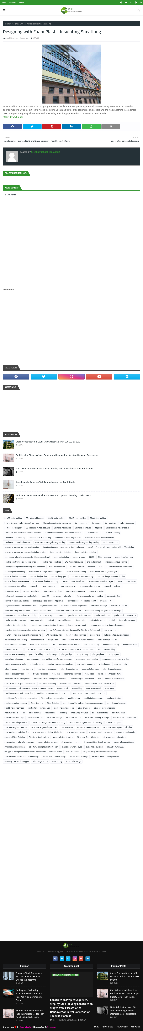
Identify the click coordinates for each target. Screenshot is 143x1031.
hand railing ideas (65, 620)
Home (3, 2)
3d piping (98, 528)
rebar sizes (89, 674)
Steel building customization (52, 698)
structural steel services (48, 742)
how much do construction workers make (107, 625)
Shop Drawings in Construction (82, 679)
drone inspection (106, 601)
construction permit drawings (82, 577)
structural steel (67, 727)
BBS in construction (110, 542)
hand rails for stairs (97, 620)
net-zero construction (13, 650)
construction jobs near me (15, 577)
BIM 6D (91, 557)
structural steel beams (76, 732)
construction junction (38, 577)
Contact (22, 2)
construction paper (58, 577)
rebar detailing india (90, 669)
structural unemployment (15, 747)
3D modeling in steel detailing (38, 528)
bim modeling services (124, 557)
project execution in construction (115, 659)
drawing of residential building (17, 601)
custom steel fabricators (63, 596)
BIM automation (104, 557)
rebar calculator (120, 664)
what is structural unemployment (105, 757)
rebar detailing (27, 669)
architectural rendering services (68, 538)
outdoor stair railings (106, 650)
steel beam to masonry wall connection (89, 693)
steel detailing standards (64, 708)
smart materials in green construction (20, 684)
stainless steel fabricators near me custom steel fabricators (29, 688)
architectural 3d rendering (40, 538)
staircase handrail (93, 688)
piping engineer (98, 654)
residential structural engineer (17, 679)
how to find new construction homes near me (23, 635)
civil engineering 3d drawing (116, 562)
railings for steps (36, 664)
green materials (36, 620)
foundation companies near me (17, 611)
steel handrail (35, 713)
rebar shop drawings (72, 674)
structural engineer (114, 723)
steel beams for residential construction (21, 698)
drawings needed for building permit (81, 601)
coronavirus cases (68, 586)
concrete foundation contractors (119, 567)
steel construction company (16, 703)
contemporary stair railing (15, 586)
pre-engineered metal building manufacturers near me (49, 659)
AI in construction (92, 533)
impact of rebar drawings (76, 635)
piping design (52, 654)
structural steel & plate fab (88, 727)
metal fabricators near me (69, 645)
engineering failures (48, 606)
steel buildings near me (93, 698)
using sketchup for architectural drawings (100, 752)
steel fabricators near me (15, 713)
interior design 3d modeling (16, 640)
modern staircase (130, 645)
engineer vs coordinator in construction (20, 606)
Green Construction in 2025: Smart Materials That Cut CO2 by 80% (48, 441)
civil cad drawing (94, 562)
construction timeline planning (45, 581)
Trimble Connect (72, 752)
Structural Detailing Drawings (97, 718)
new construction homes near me (39, 650)
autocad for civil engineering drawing (84, 542)
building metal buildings (51, 562)
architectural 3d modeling (15, 538)
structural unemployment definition (43, 747)
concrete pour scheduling (15, 572)
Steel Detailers (37, 703)
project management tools (15, 664)
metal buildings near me (107, 640)
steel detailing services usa (39, 708)
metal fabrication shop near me (42, 645)
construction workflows (126, 581)
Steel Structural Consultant (17, 38)
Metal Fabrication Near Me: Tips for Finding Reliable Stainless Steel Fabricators (54, 468)
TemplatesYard (26, 1027)
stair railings (77, 688)
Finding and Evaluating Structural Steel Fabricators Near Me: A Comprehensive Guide (29, 995)
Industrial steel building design (116, 635)
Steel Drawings (84, 708)
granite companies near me (79, 615)
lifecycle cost (53, 640)
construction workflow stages (101, 581)
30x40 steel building (98, 518)
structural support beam (124, 742)
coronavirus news (12, 591)
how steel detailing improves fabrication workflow (25, 630)
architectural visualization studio (18, 542)
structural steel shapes (71, 742)
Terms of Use (107, 1027)
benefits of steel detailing (85, 552)
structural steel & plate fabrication (117, 727)
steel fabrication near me (104, 708)
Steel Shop (63, 713)
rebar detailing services (14, 674)
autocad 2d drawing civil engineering (50, 542)
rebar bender (104, 664)
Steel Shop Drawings (79, 713)
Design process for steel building (89, 596)
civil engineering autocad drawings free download (25, 567)
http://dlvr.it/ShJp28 (13, 117)
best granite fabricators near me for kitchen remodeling (27, 557)
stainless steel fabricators (70, 684)
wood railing (57, 761)
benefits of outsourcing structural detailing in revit (63, 547)
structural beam (118, 713)
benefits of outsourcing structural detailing (22, 547)
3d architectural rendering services (57, 523)
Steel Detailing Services (14, 708)
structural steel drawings (63, 737)
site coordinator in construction (111, 679)
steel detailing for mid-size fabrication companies (83, 703)
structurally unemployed (72, 747)
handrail (111, 620)
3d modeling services (62, 528)
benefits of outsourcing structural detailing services (25, 552)
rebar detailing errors (69, 669)
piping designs (67, 654)
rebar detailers (11, 669)
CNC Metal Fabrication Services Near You (85, 567)
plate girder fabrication (14, 659)
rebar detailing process (112, 669)
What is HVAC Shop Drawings (54, 757)
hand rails (80, 620)
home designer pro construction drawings (47, 625)
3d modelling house (83, 528)
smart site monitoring (47, 684)
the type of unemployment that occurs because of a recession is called (33, 752)
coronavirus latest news (90, 586)
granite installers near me (15, 620)
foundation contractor (43, 611)
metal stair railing (91, 645)
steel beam (109, 688)
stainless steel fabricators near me (99, 684)
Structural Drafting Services (16, 723)
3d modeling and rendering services (119, 523)
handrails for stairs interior (16, 625)
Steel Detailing (53, 703)
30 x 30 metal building (13, 518)
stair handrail (62, 688)
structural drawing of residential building (85, 723)
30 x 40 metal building (35, 518)
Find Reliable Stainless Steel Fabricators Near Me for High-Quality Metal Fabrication (57, 455)
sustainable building (94, 747)
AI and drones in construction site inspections (63, 533)
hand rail (50, 620)
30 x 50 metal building (56, 518)
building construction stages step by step (21, 562)
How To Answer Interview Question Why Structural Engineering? (74, 630)
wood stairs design (73, 761)
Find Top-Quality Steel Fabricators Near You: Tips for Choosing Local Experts (53, 495)
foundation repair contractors (52, 615)
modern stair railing (111, 645)
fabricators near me (119, 606)
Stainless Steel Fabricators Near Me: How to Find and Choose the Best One (29, 976)
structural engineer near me (16, 727)
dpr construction (113, 596)
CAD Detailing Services (74, 562)
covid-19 (45, 596)
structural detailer (73, 718)
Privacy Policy (122, 1027)
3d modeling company (13, 528)
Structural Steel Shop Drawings (97, 742)
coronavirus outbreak (31, 591)
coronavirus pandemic (53, 591)
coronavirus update (97, 591)
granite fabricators (102, 615)
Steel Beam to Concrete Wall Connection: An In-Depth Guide (45, 482)
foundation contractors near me (68, 611)
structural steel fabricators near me (19, 742)
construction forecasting (76, 572)
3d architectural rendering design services (22, 523)
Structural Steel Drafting (39, 737)
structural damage (54, 718)
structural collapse (35, 718)
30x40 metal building (77, 518)
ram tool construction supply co (60, 664)
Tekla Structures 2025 (115, 747)
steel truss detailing (100, 713)
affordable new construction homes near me (23, 533)
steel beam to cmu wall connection (19, 693)
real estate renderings (86, 664)
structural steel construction (100, 732)
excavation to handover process (74, 606)
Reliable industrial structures (110, 674)
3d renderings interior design (117, 528)
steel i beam (50, 713)
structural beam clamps (14, 718)
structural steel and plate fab (16, 732)
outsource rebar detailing (15, 654)
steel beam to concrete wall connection (53, 693)
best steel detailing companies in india (69, 557)
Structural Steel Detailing (15, 737)
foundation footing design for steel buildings (103, 611)
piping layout (113, 654)
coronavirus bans (50, 586)
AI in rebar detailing (112, 533)
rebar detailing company (47, 669)
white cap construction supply (17, 761)
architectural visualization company (99, 538)
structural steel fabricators (115, 737)
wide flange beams (40, 761)
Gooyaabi (51, 1027)
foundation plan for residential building (20, 615)
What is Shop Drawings (79, 757)
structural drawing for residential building (48, 723)
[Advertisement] (71, 281)
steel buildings (74, 698)
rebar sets (56, 674)
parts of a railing (36, 654)
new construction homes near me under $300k (75, 650)
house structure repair (77, 625)
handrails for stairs (127, 620)
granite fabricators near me (125, 615)
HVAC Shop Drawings (53, 635)
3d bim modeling (81, 523)
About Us (12, 2)
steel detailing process (116, 703)
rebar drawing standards (38, 674)
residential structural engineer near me (49, 679)
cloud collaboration (57, 567)
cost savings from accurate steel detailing (21, 596)
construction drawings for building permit (46, 572)
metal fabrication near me (15, 645)
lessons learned (37, 640)
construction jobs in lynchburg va (103, 572)
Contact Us (135, 1027)
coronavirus (34, 586)
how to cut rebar (110, 630)
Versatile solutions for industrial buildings (22, 757)
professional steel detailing (87, 659)
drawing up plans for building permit (48, 601)
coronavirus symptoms (75, 591)
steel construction (114, 698)
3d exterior (96, 523)
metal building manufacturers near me (78, 640)
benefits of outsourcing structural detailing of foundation (111, 547)
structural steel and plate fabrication (47, 732)
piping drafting (82, 654)
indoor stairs (95, 635)
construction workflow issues (73, 581)
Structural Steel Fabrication (88, 737)
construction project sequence (17, 581)
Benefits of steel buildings (60, 552)
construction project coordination (111, 577)
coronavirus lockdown (113, 586)
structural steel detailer (126, 732)
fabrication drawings (99, 606)
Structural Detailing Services (124, 718)
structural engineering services (44, 727)
